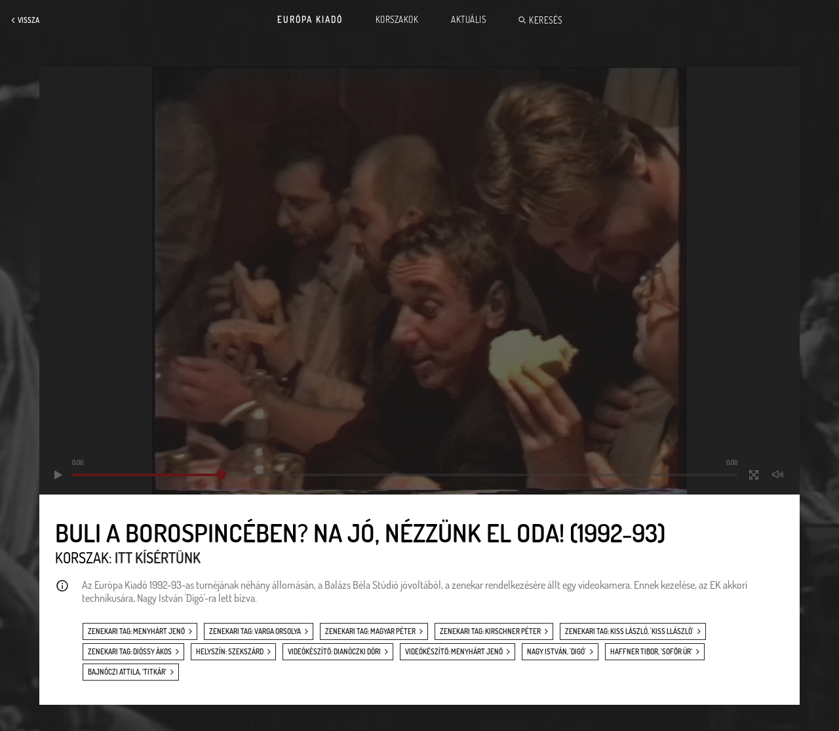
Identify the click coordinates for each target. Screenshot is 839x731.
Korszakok (397, 19)
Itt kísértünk (158, 557)
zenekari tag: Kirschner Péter (490, 631)
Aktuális (468, 19)
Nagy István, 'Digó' (556, 651)
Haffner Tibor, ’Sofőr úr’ (651, 651)
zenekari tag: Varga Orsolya (255, 631)
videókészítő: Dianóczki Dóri (334, 651)
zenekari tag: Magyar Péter (370, 631)
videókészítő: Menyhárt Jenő (454, 651)
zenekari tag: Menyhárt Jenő (136, 631)
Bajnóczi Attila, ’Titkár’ (127, 672)
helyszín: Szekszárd (229, 651)
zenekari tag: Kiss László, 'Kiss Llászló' (629, 631)
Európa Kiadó (310, 19)
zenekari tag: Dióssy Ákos (130, 651)
